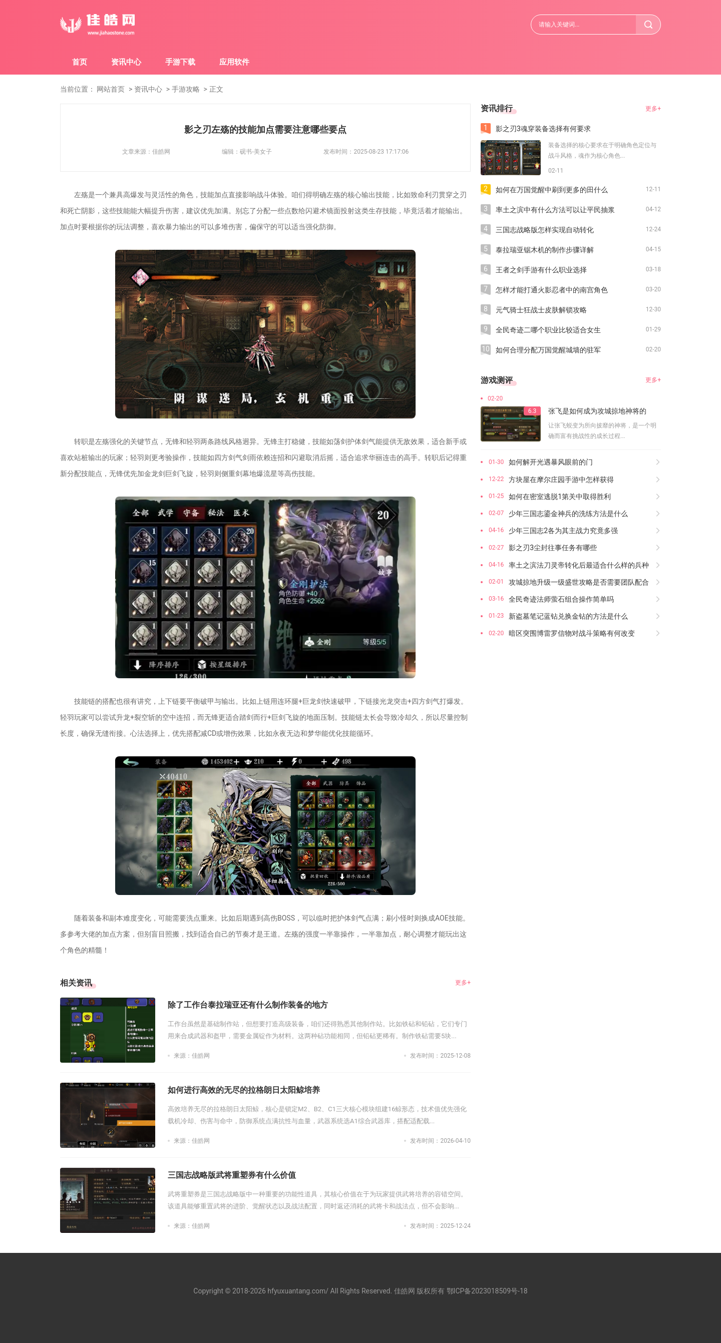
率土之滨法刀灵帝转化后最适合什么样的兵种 (579, 565)
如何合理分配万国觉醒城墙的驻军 (548, 350)
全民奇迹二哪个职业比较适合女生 (548, 330)
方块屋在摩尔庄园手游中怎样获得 (561, 480)
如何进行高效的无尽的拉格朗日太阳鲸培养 (244, 1090)
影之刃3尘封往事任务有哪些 (553, 548)
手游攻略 (186, 89)
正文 (216, 89)
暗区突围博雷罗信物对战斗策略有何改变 (572, 633)
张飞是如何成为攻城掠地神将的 (597, 411)
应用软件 (234, 62)
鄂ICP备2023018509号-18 (487, 1291)
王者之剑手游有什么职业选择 (541, 270)
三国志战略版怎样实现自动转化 (545, 230)
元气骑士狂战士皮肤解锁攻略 (541, 310)
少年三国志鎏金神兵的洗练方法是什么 (568, 514)
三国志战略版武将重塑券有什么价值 (232, 1175)
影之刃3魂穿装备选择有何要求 (543, 129)
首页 (79, 62)
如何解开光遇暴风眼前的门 (551, 462)
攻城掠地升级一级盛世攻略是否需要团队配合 (579, 582)
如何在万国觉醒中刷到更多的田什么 (552, 190)
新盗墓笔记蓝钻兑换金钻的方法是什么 (568, 616)
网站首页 (111, 89)
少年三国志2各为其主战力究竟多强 (563, 531)
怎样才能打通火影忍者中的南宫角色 (552, 290)
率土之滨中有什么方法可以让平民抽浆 (555, 210)
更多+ (463, 982)
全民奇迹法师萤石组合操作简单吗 (561, 599)
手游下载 (180, 62)
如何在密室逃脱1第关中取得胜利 (560, 497)
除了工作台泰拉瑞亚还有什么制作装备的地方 (248, 1005)
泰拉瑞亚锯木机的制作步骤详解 (545, 250)
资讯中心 (126, 62)
